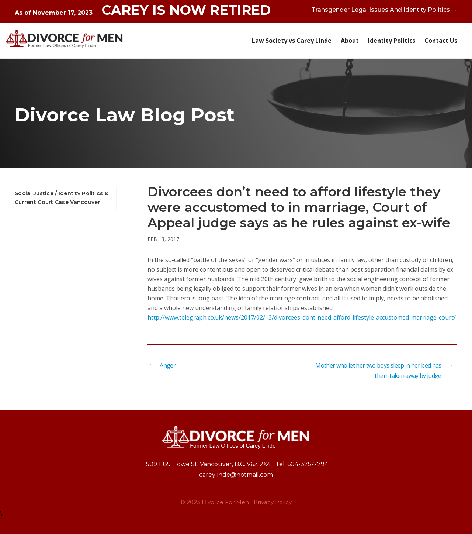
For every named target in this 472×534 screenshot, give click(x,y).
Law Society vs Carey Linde (292, 41)
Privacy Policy (273, 502)
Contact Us (440, 41)
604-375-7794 (307, 464)
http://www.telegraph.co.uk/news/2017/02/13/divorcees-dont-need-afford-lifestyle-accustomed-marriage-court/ (302, 317)
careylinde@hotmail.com (236, 474)
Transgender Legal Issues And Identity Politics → (384, 9)
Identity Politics (391, 41)
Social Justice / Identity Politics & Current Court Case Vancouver (61, 198)
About (350, 41)
